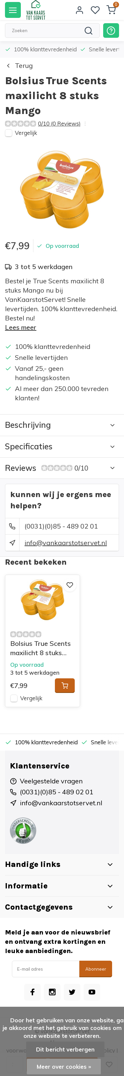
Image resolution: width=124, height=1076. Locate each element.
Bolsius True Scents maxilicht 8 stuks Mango (40, 648)
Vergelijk (26, 132)
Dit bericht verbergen (65, 1049)
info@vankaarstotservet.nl (65, 542)
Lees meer (20, 327)
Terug (19, 65)
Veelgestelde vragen (51, 781)
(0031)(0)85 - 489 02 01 (61, 526)
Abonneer (95, 969)
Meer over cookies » (64, 1066)
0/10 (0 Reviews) (59, 123)
